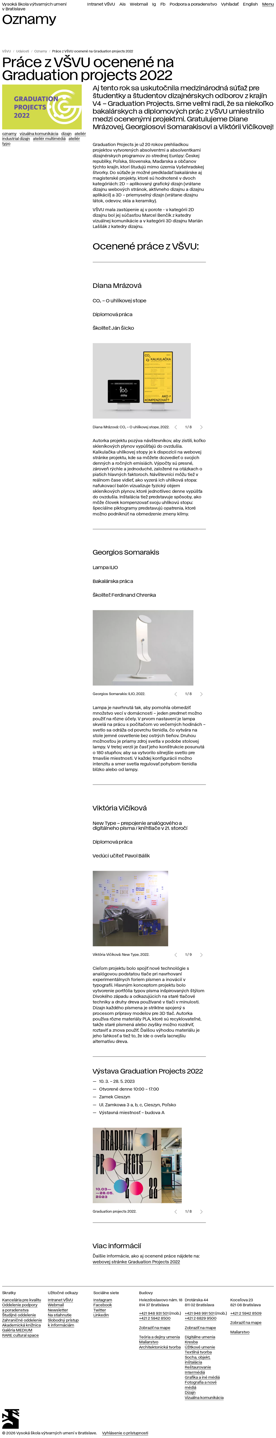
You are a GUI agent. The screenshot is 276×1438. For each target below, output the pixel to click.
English (250, 4)
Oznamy (40, 51)
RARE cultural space (20, 1335)
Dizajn (66, 134)
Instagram (102, 1300)
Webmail (139, 4)
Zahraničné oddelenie (22, 1320)
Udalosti (22, 51)
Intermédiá (195, 1372)
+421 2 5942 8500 (155, 1318)
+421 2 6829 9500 (200, 1318)
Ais (122, 4)
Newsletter (58, 1310)
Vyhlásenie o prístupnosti (125, 1433)
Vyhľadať (230, 4)
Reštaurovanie (198, 1367)
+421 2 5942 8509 (246, 1313)
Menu (268, 4)
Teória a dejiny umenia (159, 1337)
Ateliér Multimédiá (49, 139)
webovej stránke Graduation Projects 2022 (136, 1262)
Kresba (191, 1342)
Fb (163, 4)
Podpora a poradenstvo (193, 4)
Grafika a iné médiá (202, 1377)
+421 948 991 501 (200, 1313)
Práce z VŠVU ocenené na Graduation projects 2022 (92, 51)
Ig (154, 4)
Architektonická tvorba (160, 1347)
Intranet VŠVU (101, 4)
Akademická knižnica (21, 1325)
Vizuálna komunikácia (39, 134)
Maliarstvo (148, 1342)
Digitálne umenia (200, 1337)
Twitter (99, 1310)
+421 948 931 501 (154, 1313)
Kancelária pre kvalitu (21, 1300)
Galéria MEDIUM (17, 1330)
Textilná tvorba (198, 1352)
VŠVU (6, 51)
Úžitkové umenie (200, 1347)
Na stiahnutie (60, 1315)
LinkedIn (101, 1315)
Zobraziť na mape (154, 1328)
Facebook (102, 1305)
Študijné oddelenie (19, 1315)
